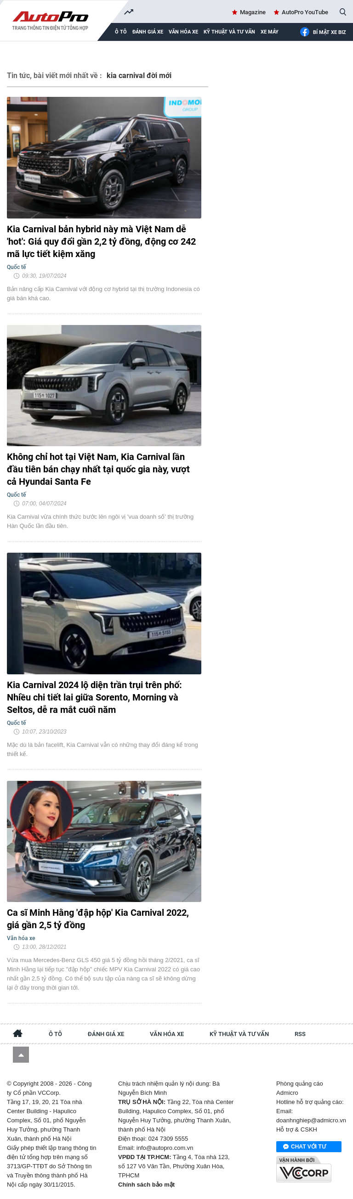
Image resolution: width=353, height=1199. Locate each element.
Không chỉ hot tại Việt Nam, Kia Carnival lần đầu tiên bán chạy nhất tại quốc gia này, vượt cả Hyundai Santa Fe (98, 469)
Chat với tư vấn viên (304, 1147)
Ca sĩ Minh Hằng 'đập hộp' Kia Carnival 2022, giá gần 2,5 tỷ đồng (98, 918)
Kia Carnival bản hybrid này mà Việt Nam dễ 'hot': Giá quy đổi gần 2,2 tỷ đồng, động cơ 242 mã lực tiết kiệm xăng (101, 241)
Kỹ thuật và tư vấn (229, 32)
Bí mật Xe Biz (323, 32)
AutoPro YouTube (305, 12)
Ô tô (55, 1034)
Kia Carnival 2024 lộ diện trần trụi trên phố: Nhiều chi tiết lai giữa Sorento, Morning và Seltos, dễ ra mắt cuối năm (94, 697)
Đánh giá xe (147, 32)
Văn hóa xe (183, 32)
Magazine (253, 12)
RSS (300, 1034)
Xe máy (270, 32)
